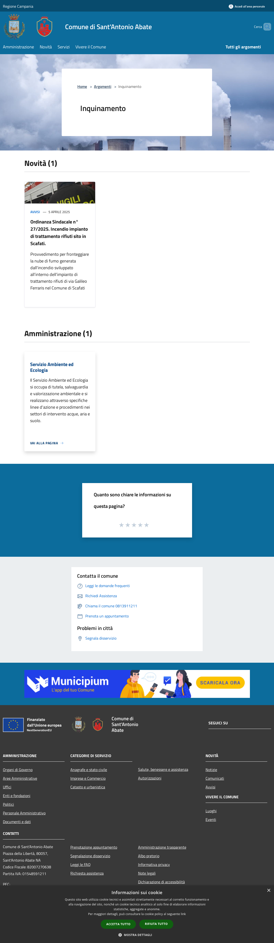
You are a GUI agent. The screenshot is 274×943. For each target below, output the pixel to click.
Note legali (147, 873)
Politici (8, 804)
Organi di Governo (18, 770)
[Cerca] (265, 27)
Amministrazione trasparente (162, 847)
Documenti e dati (17, 822)
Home (82, 86)
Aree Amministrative (20, 778)
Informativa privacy (154, 864)
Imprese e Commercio (88, 778)
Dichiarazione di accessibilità (161, 882)
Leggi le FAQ (80, 864)
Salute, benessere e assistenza (163, 769)
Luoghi (211, 811)
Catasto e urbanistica (87, 787)
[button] (137, 934)
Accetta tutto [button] (118, 924)
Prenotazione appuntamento (93, 847)
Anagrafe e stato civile (88, 770)
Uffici (7, 787)
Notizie (211, 770)
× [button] (268, 890)
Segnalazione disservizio (90, 856)
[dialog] (137, 914)
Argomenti (102, 86)
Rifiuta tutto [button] (156, 924)
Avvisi (35, 211)
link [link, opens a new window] (183, 914)
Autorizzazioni (149, 778)
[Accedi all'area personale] (246, 6)
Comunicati (215, 778)
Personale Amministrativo (24, 813)
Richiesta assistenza (87, 873)
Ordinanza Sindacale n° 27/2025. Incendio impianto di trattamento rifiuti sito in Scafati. (59, 232)
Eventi (211, 819)
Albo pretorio (148, 856)
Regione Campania (18, 6)
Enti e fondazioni (16, 796)
